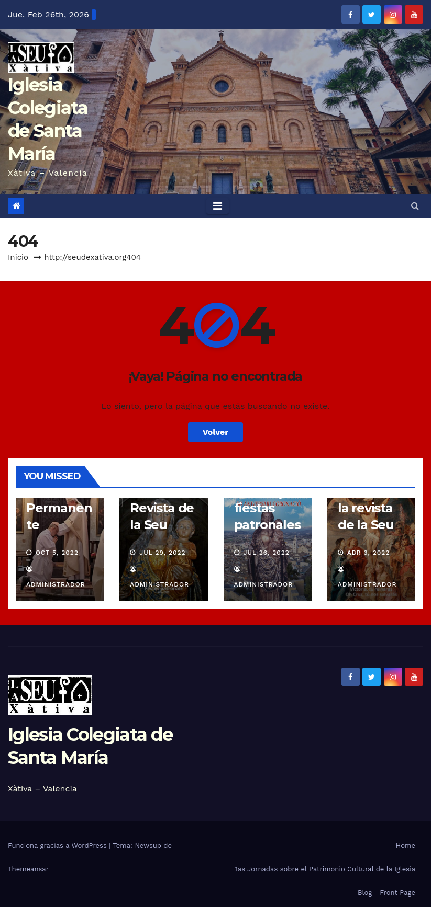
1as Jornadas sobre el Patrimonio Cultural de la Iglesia (325, 869)
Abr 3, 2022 (368, 552)
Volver (216, 432)
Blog (365, 893)
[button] (415, 206)
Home (405, 845)
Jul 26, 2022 (266, 552)
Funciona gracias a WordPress (58, 845)
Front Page (397, 893)
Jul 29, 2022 (162, 552)
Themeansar (28, 869)
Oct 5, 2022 (57, 552)
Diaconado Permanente (59, 508)
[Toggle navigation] (217, 206)
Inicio (18, 257)
